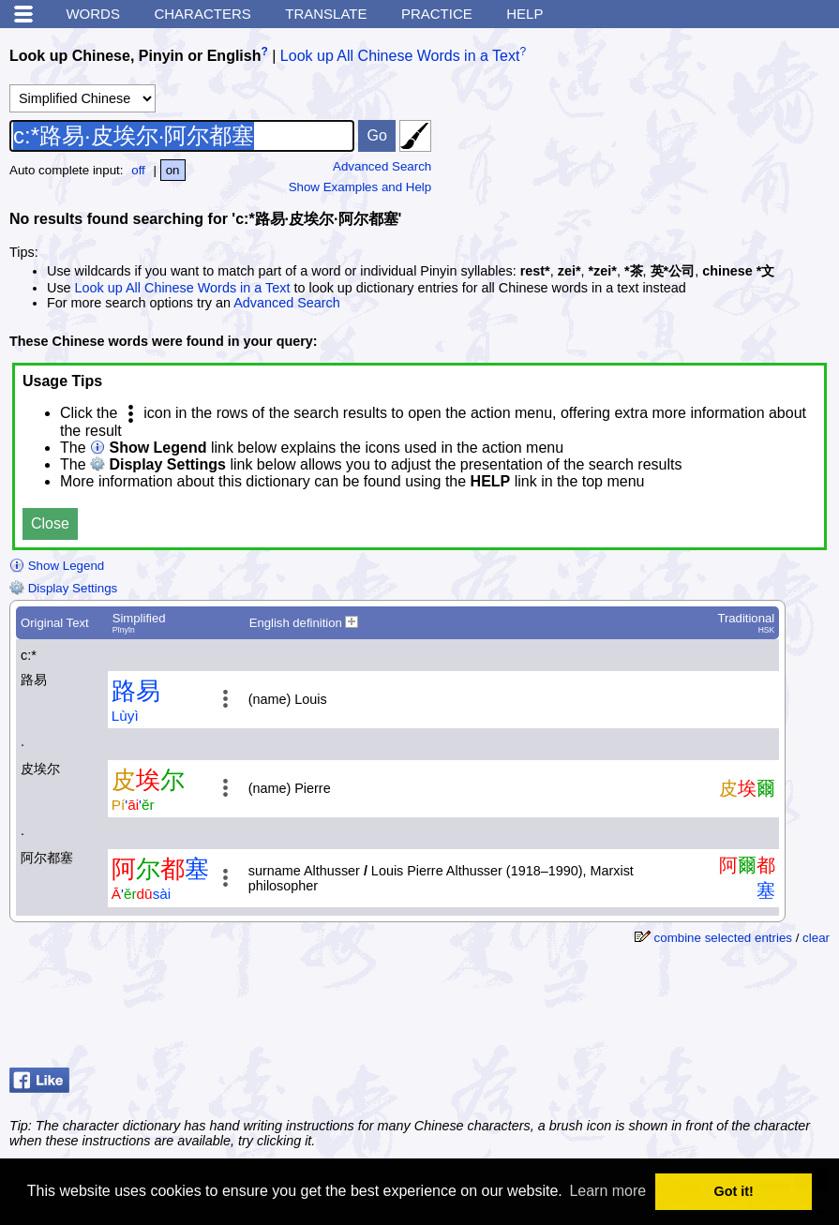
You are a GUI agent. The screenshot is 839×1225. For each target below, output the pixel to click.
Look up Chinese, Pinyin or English (135, 56)
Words (93, 14)
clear (816, 938)
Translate (326, 14)
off (138, 170)
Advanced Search (382, 166)
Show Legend (56, 566)
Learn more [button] (607, 1191)
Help (524, 14)
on (173, 170)
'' (133, 805)
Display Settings (63, 588)
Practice (436, 14)
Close (50, 523)
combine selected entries (723, 938)
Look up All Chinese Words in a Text (400, 56)
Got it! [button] (734, 1191)
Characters (202, 14)
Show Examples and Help (360, 187)
